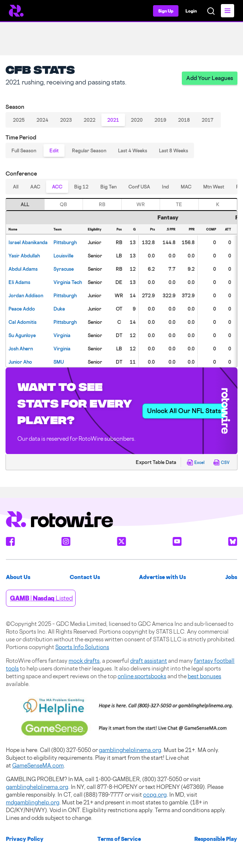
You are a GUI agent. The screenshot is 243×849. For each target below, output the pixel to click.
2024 (42, 120)
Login (191, 11)
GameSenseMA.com (38, 765)
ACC (57, 187)
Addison (25, 295)
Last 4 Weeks (132, 150)
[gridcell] (28, 242)
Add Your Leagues (209, 78)
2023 (66, 120)
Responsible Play (215, 838)
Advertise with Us (162, 577)
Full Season (23, 150)
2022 (90, 120)
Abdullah (24, 256)
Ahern (20, 348)
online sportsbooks (142, 676)
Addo (21, 309)
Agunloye (22, 335)
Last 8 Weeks (173, 150)
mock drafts (84, 660)
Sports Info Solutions (82, 647)
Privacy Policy (25, 838)
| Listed (41, 598)
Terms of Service (119, 838)
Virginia (61, 335)
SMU (58, 362)
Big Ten (108, 187)
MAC (186, 187)
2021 (113, 120)
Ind (165, 187)
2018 (184, 120)
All (15, 187)
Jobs (231, 577)
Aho (20, 362)
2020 (137, 120)
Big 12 (81, 187)
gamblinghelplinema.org (130, 749)
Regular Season (89, 150)
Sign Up (165, 11)
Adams (23, 269)
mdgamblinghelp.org (32, 802)
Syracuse (63, 269)
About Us (18, 577)
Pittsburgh (65, 242)
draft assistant (148, 660)
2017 (208, 120)
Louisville (63, 256)
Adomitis (22, 322)
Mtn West (213, 187)
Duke (59, 309)
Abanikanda (28, 242)
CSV (222, 462)
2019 (160, 120)
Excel (196, 462)
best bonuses (204, 676)
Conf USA (139, 187)
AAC (35, 187)
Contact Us (85, 577)
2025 (19, 120)
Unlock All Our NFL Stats (184, 411)
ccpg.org (155, 794)
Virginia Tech (67, 282)
